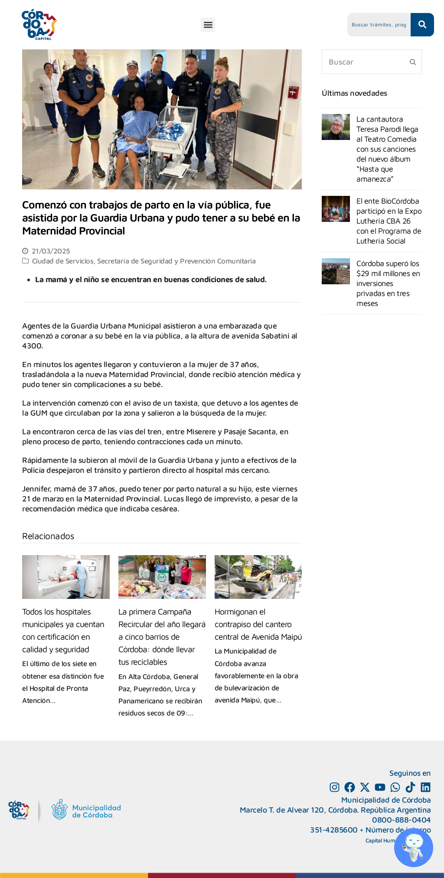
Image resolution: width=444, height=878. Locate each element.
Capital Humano (385, 840)
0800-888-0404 (401, 819)
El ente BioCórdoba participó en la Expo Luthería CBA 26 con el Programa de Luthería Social (388, 220)
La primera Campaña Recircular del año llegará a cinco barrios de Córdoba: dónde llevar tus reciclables (162, 636)
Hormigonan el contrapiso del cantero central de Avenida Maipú (258, 623)
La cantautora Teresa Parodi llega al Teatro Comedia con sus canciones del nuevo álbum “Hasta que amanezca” (387, 148)
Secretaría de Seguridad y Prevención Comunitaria (176, 261)
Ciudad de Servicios (63, 261)
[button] (208, 25)
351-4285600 (334, 829)
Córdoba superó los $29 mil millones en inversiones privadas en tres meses (388, 283)
